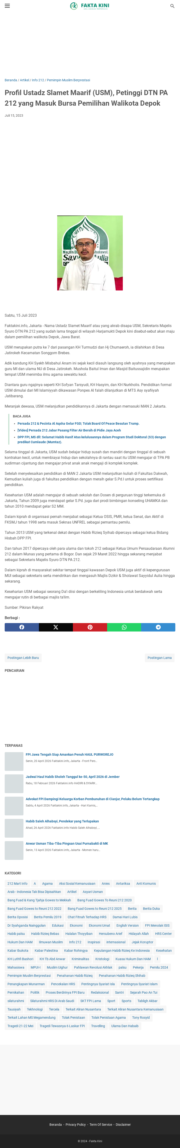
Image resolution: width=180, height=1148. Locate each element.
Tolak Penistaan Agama (108, 1017)
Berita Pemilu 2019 (47, 917)
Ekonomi (76, 925)
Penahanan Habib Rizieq (75, 975)
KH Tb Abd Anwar (52, 959)
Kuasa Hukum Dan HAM (133, 959)
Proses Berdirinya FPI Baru (65, 992)
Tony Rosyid (141, 1017)
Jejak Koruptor (142, 942)
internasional (115, 942)
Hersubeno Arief (110, 934)
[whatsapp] (124, 627)
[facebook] (22, 627)
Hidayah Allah (139, 934)
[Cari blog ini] (172, 6)
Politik (34, 992)
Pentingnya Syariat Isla (98, 984)
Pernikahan (16, 992)
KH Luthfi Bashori (20, 959)
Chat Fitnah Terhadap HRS (87, 917)
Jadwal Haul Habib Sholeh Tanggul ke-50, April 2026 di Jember (73, 777)
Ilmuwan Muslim (51, 942)
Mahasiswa (16, 967)
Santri (119, 992)
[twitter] (56, 627)
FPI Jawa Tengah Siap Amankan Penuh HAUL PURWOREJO (69, 754)
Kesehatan (164, 950)
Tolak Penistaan (73, 1017)
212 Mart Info (17, 883)
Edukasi (58, 925)
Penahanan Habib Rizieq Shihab (122, 975)
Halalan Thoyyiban (79, 934)
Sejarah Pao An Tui (143, 992)
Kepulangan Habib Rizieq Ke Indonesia (122, 950)
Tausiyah (14, 1009)
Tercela (54, 1009)
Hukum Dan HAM (20, 942)
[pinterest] (90, 627)
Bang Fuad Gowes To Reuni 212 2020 (104, 900)
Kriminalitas (80, 959)
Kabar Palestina (46, 950)
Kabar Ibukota (18, 950)
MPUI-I (36, 967)
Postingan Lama (160, 658)
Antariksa (123, 883)
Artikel (71, 892)
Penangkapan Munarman (26, 984)
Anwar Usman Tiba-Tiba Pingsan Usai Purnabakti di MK (67, 843)
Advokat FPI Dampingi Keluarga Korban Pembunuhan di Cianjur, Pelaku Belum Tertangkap (93, 799)
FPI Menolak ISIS (157, 925)
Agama (47, 883)
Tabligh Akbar (148, 1001)
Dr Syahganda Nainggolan (27, 925)
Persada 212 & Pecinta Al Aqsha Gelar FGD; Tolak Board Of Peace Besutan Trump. (78, 423)
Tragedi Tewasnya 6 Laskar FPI (62, 1026)
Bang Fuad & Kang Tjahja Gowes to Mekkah (39, 900)
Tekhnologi (35, 1009)
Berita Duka (151, 908)
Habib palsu (16, 934)
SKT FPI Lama (90, 1001)
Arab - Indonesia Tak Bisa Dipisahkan (34, 892)
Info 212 (75, 942)
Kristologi (102, 959)
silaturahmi (16, 1001)
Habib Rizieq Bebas (45, 934)
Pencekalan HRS (63, 984)
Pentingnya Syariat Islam (139, 984)
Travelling (98, 1026)
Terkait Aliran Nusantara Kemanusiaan (135, 1009)
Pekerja (138, 967)
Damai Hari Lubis (125, 917)
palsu (123, 967)
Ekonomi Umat (99, 925)
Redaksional (100, 992)
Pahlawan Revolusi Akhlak (93, 967)
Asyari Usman (93, 892)
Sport (111, 1001)
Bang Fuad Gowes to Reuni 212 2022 (34, 908)
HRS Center (163, 934)
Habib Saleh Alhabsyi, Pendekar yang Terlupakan (62, 821)
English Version (127, 925)
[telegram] (158, 627)
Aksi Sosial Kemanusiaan (77, 883)
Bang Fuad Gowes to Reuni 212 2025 (95, 908)
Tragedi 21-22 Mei (20, 1026)
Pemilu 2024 (159, 967)
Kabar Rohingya (76, 950)
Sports (126, 1001)
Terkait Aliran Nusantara (83, 1009)
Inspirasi (94, 942)
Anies (106, 883)
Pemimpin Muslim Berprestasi (29, 975)
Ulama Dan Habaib (125, 1026)
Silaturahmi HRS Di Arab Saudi (52, 1001)
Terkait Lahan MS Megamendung (32, 1017)
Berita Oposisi (18, 917)
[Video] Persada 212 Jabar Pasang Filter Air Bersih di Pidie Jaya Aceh (69, 430)
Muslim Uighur (57, 967)
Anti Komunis (146, 883)
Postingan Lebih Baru (23, 658)
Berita (132, 908)
